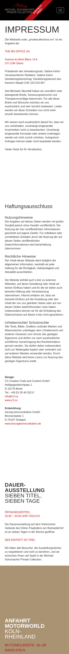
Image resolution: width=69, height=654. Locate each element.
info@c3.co (11, 396)
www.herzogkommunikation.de (23, 423)
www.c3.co (11, 400)
